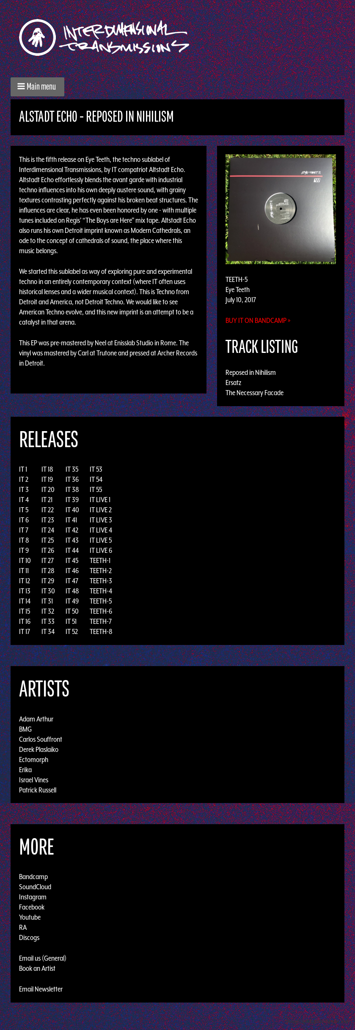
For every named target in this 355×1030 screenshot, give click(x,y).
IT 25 (47, 540)
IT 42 (72, 530)
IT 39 (72, 499)
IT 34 (48, 631)
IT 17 (24, 631)
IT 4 (24, 499)
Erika (25, 769)
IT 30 (48, 591)
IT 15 (24, 611)
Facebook (31, 907)
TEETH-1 (100, 560)
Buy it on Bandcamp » (258, 320)
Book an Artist (37, 968)
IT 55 (96, 489)
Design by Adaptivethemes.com (318, 1021)
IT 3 (24, 489)
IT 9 (24, 550)
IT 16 (24, 621)
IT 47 (72, 580)
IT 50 (72, 611)
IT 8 (24, 540)
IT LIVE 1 (100, 499)
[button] (37, 86)
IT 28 (48, 570)
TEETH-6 (101, 611)
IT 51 (71, 621)
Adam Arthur (36, 718)
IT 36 (72, 479)
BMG (25, 728)
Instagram (33, 897)
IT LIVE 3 (101, 520)
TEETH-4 (101, 591)
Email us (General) (42, 958)
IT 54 (96, 479)
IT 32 (47, 611)
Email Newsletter (41, 989)
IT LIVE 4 (101, 530)
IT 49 (72, 601)
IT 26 (47, 550)
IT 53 (96, 469)
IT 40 (72, 509)
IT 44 (72, 550)
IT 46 (72, 570)
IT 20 (48, 489)
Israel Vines (33, 779)
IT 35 (72, 469)
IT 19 (47, 479)
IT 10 (25, 560)
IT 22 (47, 509)
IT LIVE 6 (101, 550)
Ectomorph (33, 759)
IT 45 (72, 560)
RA (23, 927)
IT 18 (47, 469)
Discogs (29, 937)
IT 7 (23, 530)
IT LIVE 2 (101, 509)
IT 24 (47, 530)
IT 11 (24, 570)
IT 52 (72, 631)
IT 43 (72, 540)
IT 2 (23, 479)
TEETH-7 (101, 621)
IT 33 (48, 621)
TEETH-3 (101, 580)
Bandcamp (33, 876)
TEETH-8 (101, 631)
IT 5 (23, 509)
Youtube (30, 917)
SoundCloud (35, 886)
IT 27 (47, 560)
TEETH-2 (101, 570)
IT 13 (24, 591)
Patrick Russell (37, 789)
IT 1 (23, 469)
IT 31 (47, 601)
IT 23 (47, 520)
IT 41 (71, 520)
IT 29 (47, 580)
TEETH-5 (101, 601)
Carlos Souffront (40, 739)
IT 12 (24, 580)
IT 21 (46, 499)
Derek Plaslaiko (38, 749)
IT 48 (72, 591)
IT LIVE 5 (101, 540)
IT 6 (24, 520)
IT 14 (24, 601)
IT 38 (72, 489)
